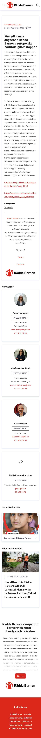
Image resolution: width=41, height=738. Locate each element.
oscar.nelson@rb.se (20, 436)
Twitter (20, 257)
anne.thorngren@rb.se (20, 329)
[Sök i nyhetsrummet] (38, 5)
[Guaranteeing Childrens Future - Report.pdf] (20, 523)
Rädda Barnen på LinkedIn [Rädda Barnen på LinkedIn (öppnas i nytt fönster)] (20, 721)
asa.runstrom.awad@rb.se (20, 385)
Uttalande (8, 207)
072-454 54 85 (20, 440)
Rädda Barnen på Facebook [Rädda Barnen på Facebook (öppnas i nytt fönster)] (20, 725)
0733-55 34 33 (20, 388)
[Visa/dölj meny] (3, 5)
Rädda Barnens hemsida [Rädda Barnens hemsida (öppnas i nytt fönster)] (20, 714)
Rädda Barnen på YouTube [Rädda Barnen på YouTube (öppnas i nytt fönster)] (20, 728)
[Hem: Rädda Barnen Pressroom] (20, 5)
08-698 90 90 (20, 492)
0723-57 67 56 (20, 333)
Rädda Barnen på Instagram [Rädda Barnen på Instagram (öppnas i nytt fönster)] (20, 718)
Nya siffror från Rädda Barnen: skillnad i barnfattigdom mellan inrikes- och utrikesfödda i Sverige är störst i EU (20, 589)
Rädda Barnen (13, 218)
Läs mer (20, 676)
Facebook (20, 264)
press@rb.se (20, 488)
